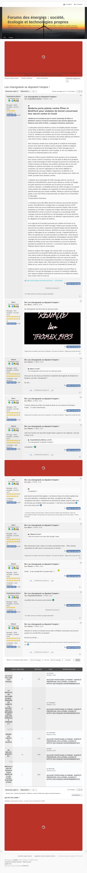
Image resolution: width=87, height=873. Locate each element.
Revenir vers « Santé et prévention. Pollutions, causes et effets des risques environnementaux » (33, 793)
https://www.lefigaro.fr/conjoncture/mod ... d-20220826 (44, 280)
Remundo (51, 769)
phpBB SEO (8, 864)
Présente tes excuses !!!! (52, 288)
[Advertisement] (43, 57)
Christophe (52, 703)
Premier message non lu (59, 91)
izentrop (51, 673)
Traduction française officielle (13, 862)
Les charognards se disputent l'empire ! (27, 87)
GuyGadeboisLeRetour (13, 96)
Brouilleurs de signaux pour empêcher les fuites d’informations (9, 774)
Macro (13, 302)
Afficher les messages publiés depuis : (25, 660)
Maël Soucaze (27, 862)
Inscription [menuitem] (69, 4)
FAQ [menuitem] (4, 37)
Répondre (24, 91)
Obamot (13, 359)
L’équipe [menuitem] (10, 37)
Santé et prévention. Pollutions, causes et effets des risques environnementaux (64, 682)
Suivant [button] (81, 91)
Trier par (53, 660)
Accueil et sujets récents (25, 856)
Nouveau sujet (11, 91)
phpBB (15, 860)
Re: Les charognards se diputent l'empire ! (41, 302)
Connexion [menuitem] (79, 4)
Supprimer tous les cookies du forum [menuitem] (44, 856)
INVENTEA (25, 866)
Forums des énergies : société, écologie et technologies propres (38, 19)
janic (13, 479)
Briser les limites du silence (8, 738)
